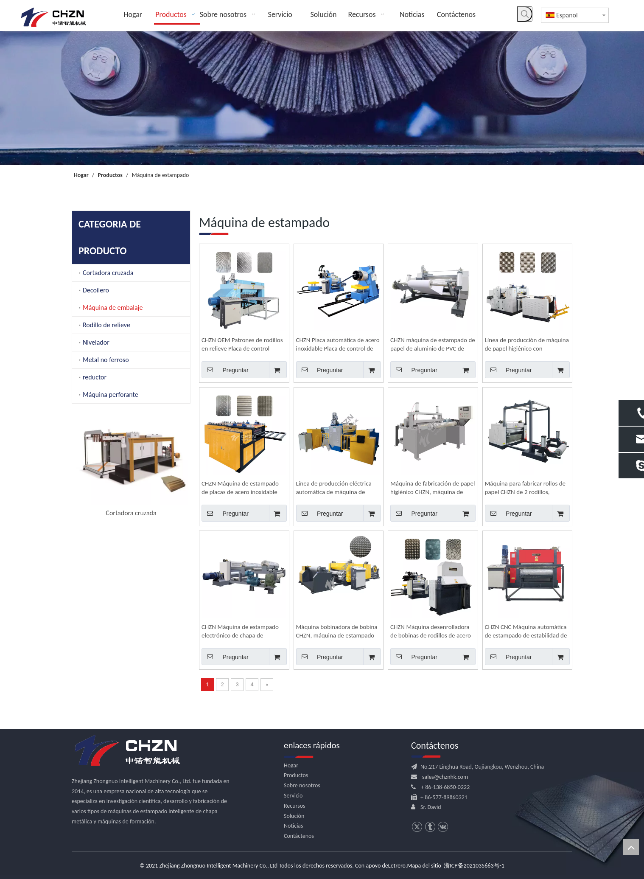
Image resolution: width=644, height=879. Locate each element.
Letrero (397, 865)
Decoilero (96, 290)
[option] (131, 429)
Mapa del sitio (424, 865)
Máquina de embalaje (113, 307)
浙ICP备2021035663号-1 (474, 865)
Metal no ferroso (106, 360)
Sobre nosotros (302, 785)
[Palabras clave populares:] (524, 14)
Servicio (293, 795)
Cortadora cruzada (108, 273)
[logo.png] (127, 750)
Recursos (294, 805)
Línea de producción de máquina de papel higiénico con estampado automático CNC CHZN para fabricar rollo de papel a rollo (527, 344)
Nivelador (96, 342)
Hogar (291, 765)
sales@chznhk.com (445, 777)
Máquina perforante (110, 394)
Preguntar (225, 369)
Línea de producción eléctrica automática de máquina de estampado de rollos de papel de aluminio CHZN (338, 488)
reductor (94, 377)
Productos (296, 775)
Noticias (293, 825)
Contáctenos (299, 836)
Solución (294, 816)
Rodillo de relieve (106, 325)
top (631, 847)
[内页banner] (322, 98)
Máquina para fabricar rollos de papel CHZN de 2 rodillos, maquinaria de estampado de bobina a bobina (525, 488)
